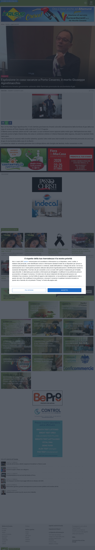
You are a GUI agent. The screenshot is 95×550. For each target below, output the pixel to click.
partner (26, 261)
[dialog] (47, 275)
